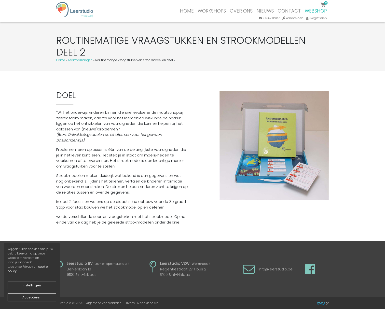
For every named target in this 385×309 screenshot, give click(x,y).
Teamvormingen (80, 60)
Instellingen (32, 285)
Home (187, 11)
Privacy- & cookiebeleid (141, 303)
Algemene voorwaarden (104, 303)
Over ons (241, 11)
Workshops (212, 11)
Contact (289, 11)
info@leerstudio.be (276, 269)
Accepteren (31, 297)
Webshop (316, 11)
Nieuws (265, 11)
